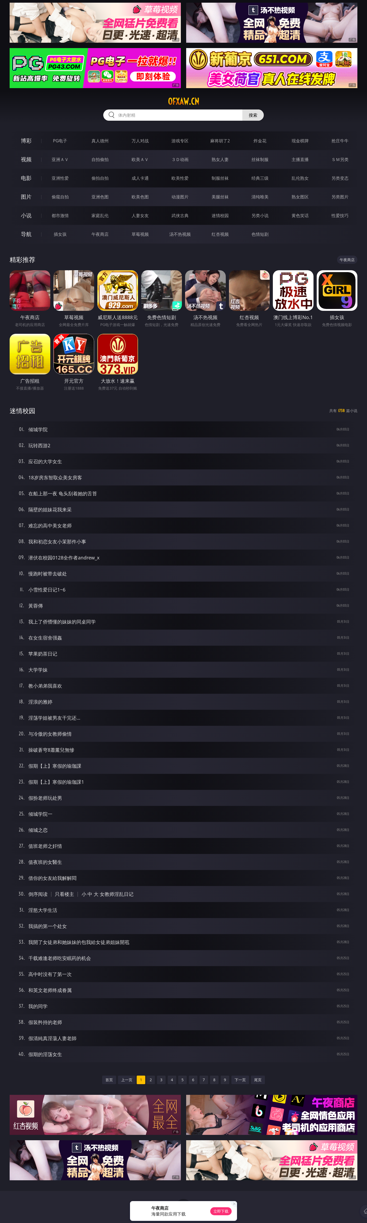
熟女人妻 (220, 159)
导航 (26, 234)
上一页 (126, 1079)
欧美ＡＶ (140, 159)
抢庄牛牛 (340, 141)
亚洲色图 (100, 197)
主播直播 (300, 159)
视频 (26, 159)
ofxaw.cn (183, 101)
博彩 (26, 140)
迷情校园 (220, 215)
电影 (26, 178)
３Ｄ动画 (180, 159)
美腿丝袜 (220, 197)
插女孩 (60, 234)
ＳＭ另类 (340, 159)
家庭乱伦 (100, 215)
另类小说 (260, 215)
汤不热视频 (180, 234)
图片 (26, 196)
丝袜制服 (260, 159)
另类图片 (340, 197)
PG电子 (60, 141)
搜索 (253, 115)
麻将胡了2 (220, 141)
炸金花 (260, 141)
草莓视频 (140, 234)
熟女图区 (300, 197)
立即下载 (220, 1211)
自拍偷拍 (100, 159)
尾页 (258, 1079)
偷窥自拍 (60, 197)
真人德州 (100, 141)
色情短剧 (260, 234)
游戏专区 (180, 141)
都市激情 (60, 215)
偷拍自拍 (100, 178)
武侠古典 (180, 215)
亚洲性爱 (60, 178)
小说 (26, 215)
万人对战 (140, 141)
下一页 (240, 1079)
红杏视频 (220, 234)
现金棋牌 (300, 141)
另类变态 (340, 178)
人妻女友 (140, 215)
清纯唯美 (260, 197)
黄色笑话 (300, 215)
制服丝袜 (220, 178)
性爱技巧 (340, 215)
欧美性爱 (180, 178)
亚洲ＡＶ (60, 159)
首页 (109, 1079)
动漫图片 (180, 197)
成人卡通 (140, 178)
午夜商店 (100, 234)
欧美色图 (140, 197)
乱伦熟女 (300, 178)
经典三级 (260, 178)
